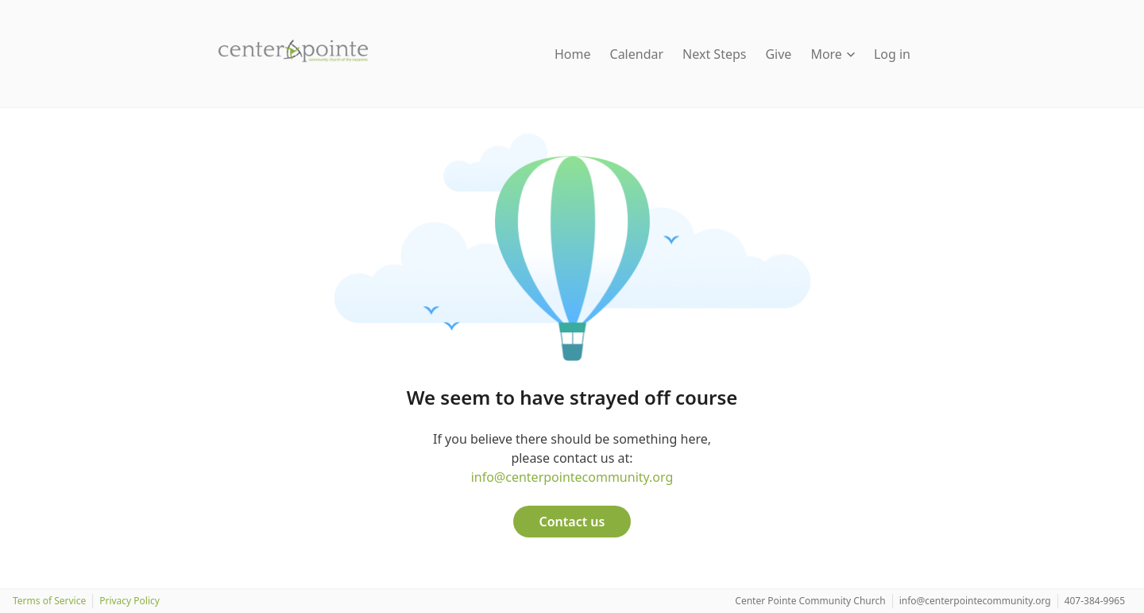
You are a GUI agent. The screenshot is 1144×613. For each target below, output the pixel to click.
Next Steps (714, 54)
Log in (892, 54)
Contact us (572, 521)
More (832, 54)
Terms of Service (49, 600)
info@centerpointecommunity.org (572, 477)
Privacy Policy (129, 600)
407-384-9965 (1095, 600)
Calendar (637, 54)
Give (778, 54)
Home (573, 54)
